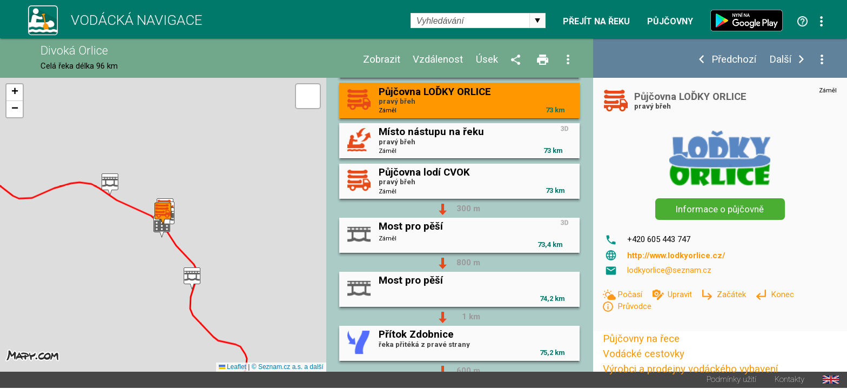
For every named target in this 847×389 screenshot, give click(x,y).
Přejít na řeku (596, 21)
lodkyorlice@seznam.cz (669, 270)
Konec (782, 294)
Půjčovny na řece (641, 339)
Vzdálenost (438, 60)
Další (780, 60)
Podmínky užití (731, 381)
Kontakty (789, 381)
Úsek (487, 60)
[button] (192, 279)
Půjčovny (670, 21)
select (537, 21)
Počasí (630, 294)
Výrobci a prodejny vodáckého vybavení (690, 369)
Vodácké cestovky (643, 354)
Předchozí (733, 60)
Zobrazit (381, 60)
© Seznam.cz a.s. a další (288, 368)
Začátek (732, 294)
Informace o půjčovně (720, 209)
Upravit (681, 294)
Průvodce (634, 306)
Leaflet (232, 368)
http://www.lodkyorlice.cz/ (676, 255)
